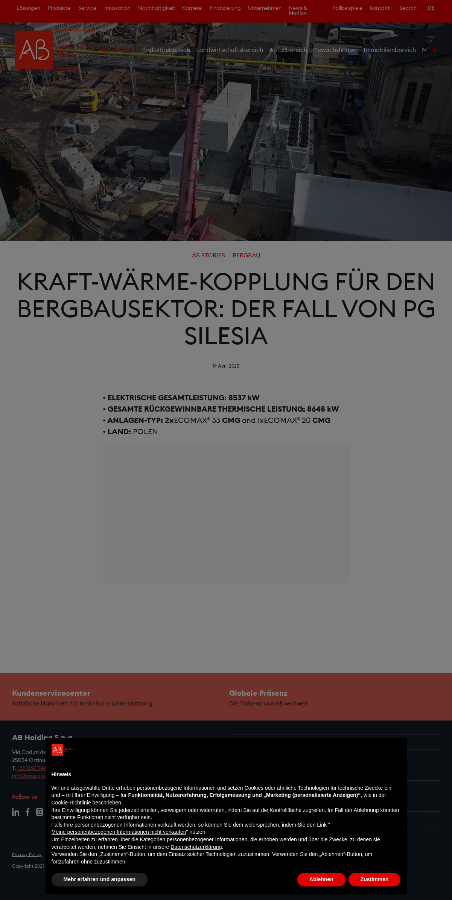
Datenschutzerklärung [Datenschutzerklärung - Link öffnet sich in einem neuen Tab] (196, 847)
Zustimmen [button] (375, 879)
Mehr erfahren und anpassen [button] (99, 879)
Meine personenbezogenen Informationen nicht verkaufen (119, 832)
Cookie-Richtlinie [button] (71, 803)
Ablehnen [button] (321, 879)
